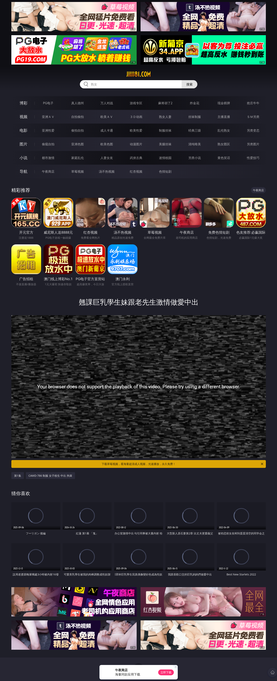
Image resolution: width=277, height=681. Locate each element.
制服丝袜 (165, 130)
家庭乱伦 (77, 158)
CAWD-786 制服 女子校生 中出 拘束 (50, 475)
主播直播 (223, 117)
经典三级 (194, 130)
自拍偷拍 (77, 117)
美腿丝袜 (165, 144)
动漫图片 (136, 144)
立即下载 (166, 672)
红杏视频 (136, 171)
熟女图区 (223, 144)
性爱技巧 (253, 158)
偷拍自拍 (77, 130)
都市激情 (48, 158)
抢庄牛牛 (253, 103)
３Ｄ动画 (136, 117)
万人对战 (106, 103)
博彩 (23, 103)
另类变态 (253, 130)
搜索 (189, 84)
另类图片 (253, 144)
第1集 (17, 475)
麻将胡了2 (165, 103)
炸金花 (194, 103)
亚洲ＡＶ (48, 117)
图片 (23, 144)
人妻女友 (106, 158)
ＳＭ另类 (253, 117)
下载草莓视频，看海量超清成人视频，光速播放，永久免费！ (183, 464)
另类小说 (194, 158)
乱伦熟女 (223, 130)
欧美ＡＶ (106, 117)
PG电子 (48, 103)
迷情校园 (165, 158)
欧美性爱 (136, 130)
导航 (23, 171)
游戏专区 (136, 103)
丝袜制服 (194, 117)
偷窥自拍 (48, 144)
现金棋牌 (223, 103)
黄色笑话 (223, 158)
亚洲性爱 (48, 130)
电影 (23, 130)
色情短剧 (165, 171)
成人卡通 (106, 130)
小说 (23, 157)
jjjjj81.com (138, 74)
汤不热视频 (107, 171)
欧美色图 (106, 144)
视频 (23, 116)
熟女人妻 (165, 117)
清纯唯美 (194, 144)
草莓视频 (77, 171)
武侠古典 (136, 158)
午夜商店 (48, 171)
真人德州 (77, 103)
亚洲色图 (77, 144)
